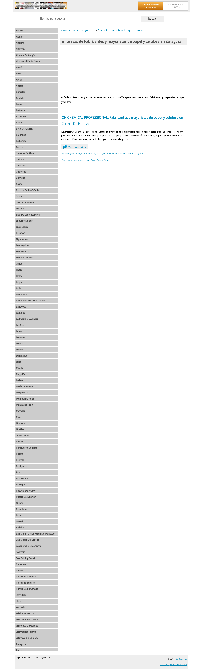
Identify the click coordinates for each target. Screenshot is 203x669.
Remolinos (21, 509)
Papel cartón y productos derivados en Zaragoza (121, 153)
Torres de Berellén (25, 582)
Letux (19, 331)
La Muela (20, 312)
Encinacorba (22, 226)
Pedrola (20, 460)
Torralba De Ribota (26, 576)
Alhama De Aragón (25, 55)
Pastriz (19, 453)
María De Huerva (24, 386)
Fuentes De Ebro (24, 257)
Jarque (19, 282)
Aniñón (19, 67)
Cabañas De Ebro (25, 153)
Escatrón (20, 233)
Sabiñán (20, 521)
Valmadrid (21, 607)
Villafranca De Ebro (25, 613)
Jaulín (18, 288)
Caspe (19, 183)
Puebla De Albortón (26, 496)
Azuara (19, 85)
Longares (21, 337)
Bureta (19, 147)
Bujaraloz (21, 134)
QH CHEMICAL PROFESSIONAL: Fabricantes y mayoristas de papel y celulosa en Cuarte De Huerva (122, 120)
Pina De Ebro (22, 478)
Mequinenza (22, 392)
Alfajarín (20, 42)
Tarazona (21, 564)
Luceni (19, 349)
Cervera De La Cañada (27, 190)
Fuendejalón (22, 245)
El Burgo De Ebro (25, 220)
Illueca (19, 269)
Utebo (19, 601)
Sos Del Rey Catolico (26, 558)
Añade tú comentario (75, 147)
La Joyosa (21, 306)
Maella (19, 368)
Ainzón (19, 30)
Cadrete (20, 159)
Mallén (19, 380)
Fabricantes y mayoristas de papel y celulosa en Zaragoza (87, 160)
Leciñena (20, 325)
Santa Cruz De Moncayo (28, 545)
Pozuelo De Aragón (26, 490)
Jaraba (19, 275)
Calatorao (21, 171)
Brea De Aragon (24, 128)
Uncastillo (21, 594)
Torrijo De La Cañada (27, 588)
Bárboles (20, 91)
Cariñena (20, 177)
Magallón (20, 374)
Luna (18, 361)
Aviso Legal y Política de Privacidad (173, 664)
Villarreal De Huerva (26, 631)
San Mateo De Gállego (27, 539)
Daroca (20, 208)
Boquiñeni (21, 116)
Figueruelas (22, 239)
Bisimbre (20, 110)
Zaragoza (21, 644)
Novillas (20, 429)
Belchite (20, 98)
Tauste (19, 570)
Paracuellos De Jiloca (26, 447)
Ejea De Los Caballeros (28, 214)
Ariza (18, 73)
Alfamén (20, 49)
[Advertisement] (123, 70)
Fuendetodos (23, 251)
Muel (18, 417)
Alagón (19, 36)
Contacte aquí (181, 659)
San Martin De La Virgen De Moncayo (35, 533)
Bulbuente (21, 141)
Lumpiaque (21, 355)
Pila (18, 472)
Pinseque (20, 484)
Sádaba (20, 527)
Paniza (19, 441)
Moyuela (20, 410)
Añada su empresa (175, 6)
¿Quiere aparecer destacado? (150, 6)
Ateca (19, 79)
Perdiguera (21, 466)
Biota (19, 104)
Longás (20, 343)
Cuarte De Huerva (25, 202)
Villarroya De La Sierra (27, 637)
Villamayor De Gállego (27, 619)
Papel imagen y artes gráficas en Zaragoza (80, 153)
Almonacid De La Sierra (28, 61)
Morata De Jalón (24, 404)
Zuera (19, 650)
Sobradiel (20, 552)
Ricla (18, 515)
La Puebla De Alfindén (27, 318)
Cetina (19, 196)
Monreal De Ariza (25, 398)
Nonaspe (20, 423)
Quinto (19, 502)
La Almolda (21, 294)
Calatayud (21, 165)
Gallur (19, 263)
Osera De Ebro (23, 435)
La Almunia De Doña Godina (30, 300)
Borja (19, 122)
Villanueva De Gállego (27, 625)
